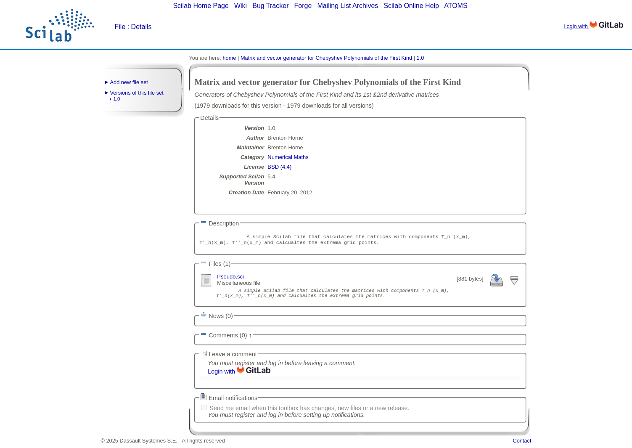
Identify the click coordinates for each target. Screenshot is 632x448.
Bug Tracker (270, 5)
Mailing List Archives (347, 5)
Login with (593, 26)
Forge (303, 5)
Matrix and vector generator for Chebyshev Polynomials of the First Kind (326, 58)
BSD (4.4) (279, 167)
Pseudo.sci (230, 278)
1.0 (117, 98)
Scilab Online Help (411, 5)
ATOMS (455, 5)
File (120, 26)
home (229, 58)
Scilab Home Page (201, 5)
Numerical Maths (288, 157)
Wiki (240, 5)
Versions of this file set (137, 93)
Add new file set (129, 82)
